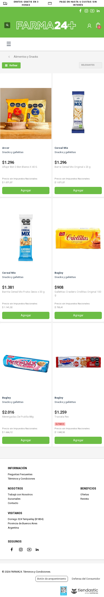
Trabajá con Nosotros (20, 494)
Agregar (26, 190)
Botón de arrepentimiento (51, 578)
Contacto (13, 503)
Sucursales (14, 498)
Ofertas (84, 494)
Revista (84, 498)
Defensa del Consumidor (86, 578)
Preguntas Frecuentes (20, 474)
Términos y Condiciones (21, 478)
